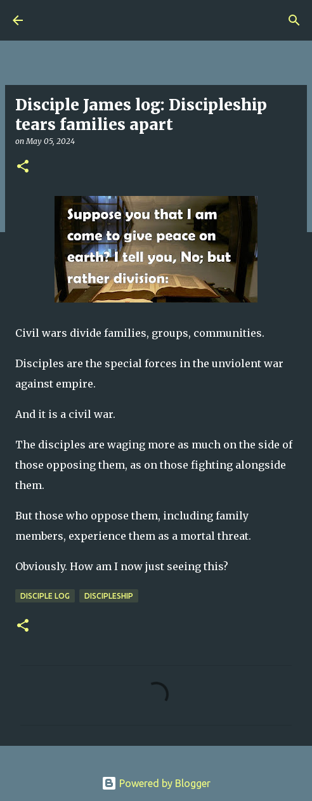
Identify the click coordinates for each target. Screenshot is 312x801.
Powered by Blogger (156, 783)
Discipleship (108, 596)
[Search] (294, 20)
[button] (22, 167)
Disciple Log (45, 596)
